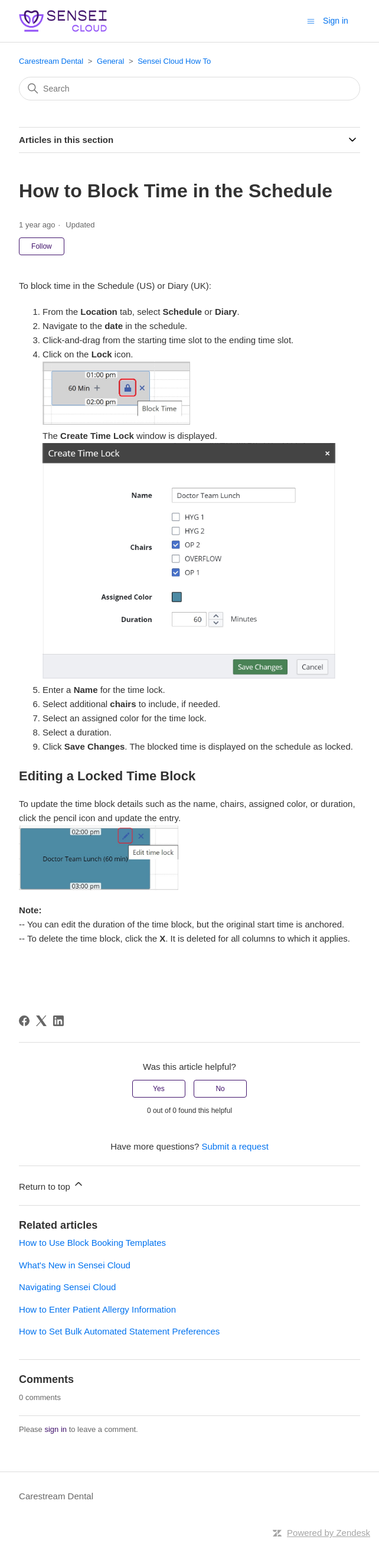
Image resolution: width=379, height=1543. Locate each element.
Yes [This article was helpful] (159, 1089)
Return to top (51, 1185)
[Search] (189, 88)
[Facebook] (24, 1020)
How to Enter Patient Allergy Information (97, 1309)
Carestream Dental (51, 61)
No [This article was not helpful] (219, 1089)
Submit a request (234, 1146)
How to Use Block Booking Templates (92, 1243)
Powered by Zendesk (328, 1533)
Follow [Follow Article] (41, 246)
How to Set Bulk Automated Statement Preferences (119, 1331)
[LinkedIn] (58, 1020)
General (110, 61)
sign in (55, 1429)
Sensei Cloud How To (174, 61)
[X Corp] (41, 1020)
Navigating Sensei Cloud (67, 1287)
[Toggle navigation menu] (311, 20)
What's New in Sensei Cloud (74, 1265)
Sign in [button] (335, 20)
